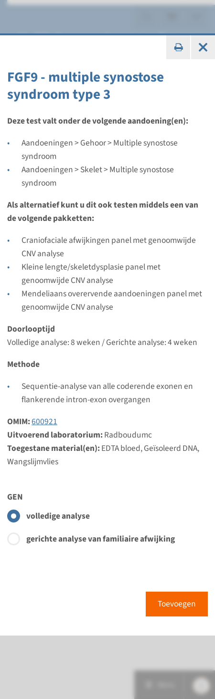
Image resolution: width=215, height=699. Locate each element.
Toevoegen (177, 604)
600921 (44, 422)
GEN (15, 497)
